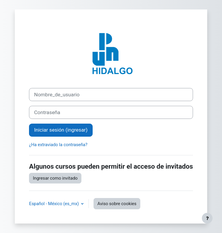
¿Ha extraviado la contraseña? (58, 144)
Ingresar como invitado (55, 178)
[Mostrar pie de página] (207, 218)
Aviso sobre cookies (116, 203)
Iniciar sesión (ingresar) (60, 130)
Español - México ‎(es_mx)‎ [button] (54, 203)
